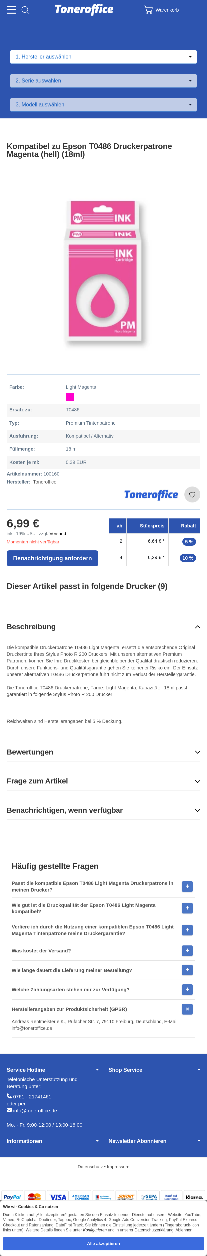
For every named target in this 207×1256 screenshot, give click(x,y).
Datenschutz (91, 1166)
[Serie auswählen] (103, 81)
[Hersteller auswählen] (103, 57)
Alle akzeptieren (103, 1243)
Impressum (118, 1166)
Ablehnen (183, 1230)
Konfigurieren (95, 1230)
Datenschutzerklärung (154, 1230)
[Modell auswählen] (103, 105)
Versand (57, 533)
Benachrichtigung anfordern (52, 558)
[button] (103, 627)
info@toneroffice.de (35, 1110)
